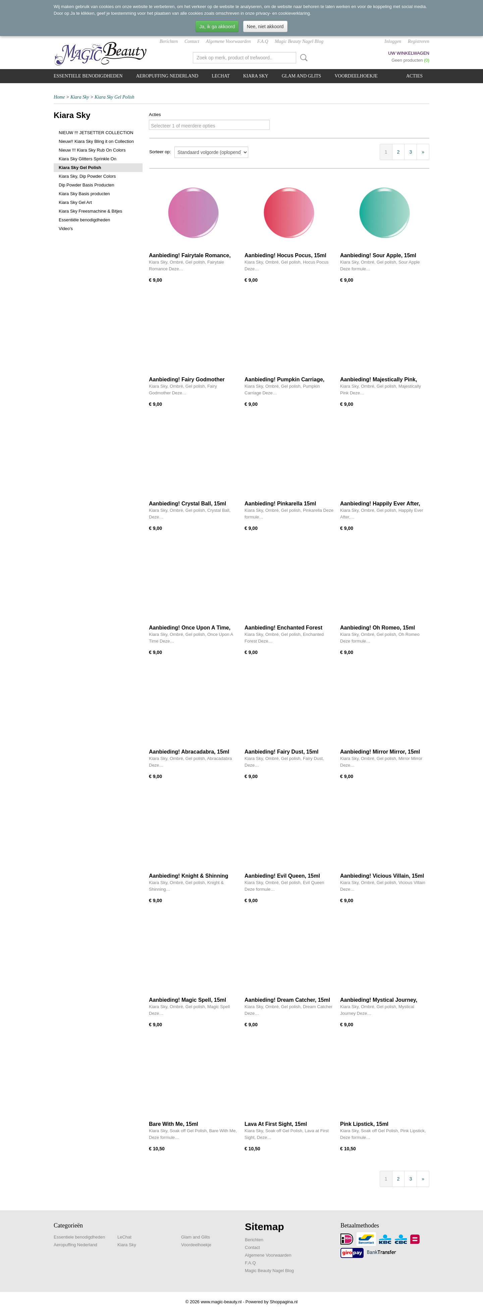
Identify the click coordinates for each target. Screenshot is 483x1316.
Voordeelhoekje (355, 75)
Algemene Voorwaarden (228, 41)
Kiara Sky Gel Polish (115, 97)
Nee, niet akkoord (265, 26)
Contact (191, 41)
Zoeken (303, 58)
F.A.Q (262, 41)
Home (59, 97)
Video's (66, 228)
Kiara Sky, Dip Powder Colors (87, 176)
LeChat (221, 75)
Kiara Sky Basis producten (84, 193)
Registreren (418, 41)
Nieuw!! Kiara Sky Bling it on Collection (96, 141)
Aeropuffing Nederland (167, 75)
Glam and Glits (301, 75)
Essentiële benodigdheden (84, 219)
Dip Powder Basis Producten (86, 184)
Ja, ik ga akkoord (217, 26)
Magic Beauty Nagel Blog (299, 41)
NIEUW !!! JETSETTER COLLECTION (96, 132)
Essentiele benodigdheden (88, 75)
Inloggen (392, 41)
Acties (414, 75)
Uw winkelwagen (408, 53)
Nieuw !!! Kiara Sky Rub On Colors (92, 150)
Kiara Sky (255, 75)
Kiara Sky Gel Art (75, 202)
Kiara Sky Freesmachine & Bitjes (90, 211)
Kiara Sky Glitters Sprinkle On (87, 158)
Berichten (169, 41)
